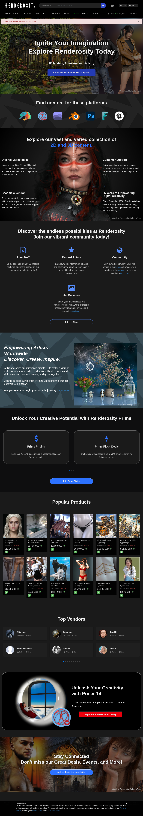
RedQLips (79, 586)
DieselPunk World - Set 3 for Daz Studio (113, 540)
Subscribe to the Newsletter (71, 772)
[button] (69, 470)
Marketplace (11, 14)
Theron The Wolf (57, 583)
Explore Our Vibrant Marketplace (71, 72)
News (66, 14)
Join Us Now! (71, 322)
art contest (125, 273)
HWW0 (55, 586)
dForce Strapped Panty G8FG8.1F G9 (89, 540)
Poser (85, 14)
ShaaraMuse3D (35, 543)
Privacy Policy (54, 811)
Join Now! (65, 390)
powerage (102, 543)
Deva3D (113, 632)
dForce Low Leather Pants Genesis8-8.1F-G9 (23, 583)
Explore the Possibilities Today (100, 714)
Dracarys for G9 (11, 540)
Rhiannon (21, 632)
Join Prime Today (71, 481)
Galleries (41, 14)
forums (118, 267)
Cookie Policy (37, 811)
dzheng (66, 648)
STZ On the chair (127, 583)
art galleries (75, 311)
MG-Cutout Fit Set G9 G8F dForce (41, 583)
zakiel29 (55, 543)
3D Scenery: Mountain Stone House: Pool (44, 540)
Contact (96, 14)
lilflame (9, 586)
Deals (76, 14)
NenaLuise (137, 405)
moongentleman (35, 586)
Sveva (78, 543)
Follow (20, 636)
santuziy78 (125, 586)
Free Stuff (27, 14)
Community (55, 14)
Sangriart (10, 543)
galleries (122, 270)
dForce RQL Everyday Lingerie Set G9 (89, 583)
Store (28, 636)
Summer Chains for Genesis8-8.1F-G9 (112, 583)
